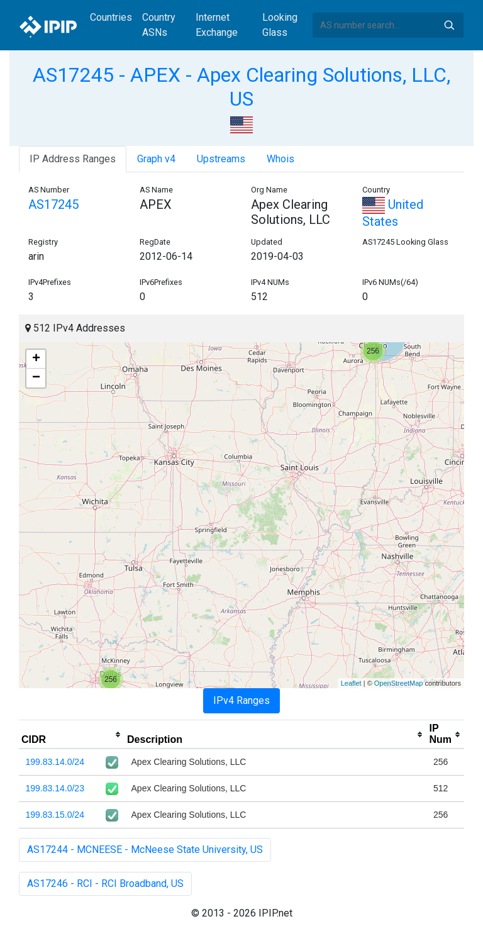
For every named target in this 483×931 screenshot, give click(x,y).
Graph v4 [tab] (156, 159)
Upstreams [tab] (221, 159)
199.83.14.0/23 (55, 788)
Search (449, 25)
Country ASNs (158, 24)
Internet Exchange (217, 24)
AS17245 (53, 204)
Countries (111, 17)
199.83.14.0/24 (55, 762)
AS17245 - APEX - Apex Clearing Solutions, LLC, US (241, 87)
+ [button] (36, 359)
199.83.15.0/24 (55, 815)
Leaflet (351, 683)
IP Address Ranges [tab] (73, 159)
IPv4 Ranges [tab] (241, 700)
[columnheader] (72, 734)
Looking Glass (279, 24)
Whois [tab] (280, 159)
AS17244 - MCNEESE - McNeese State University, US (145, 850)
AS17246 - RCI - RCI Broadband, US (105, 883)
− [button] (36, 378)
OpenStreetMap (398, 683)
